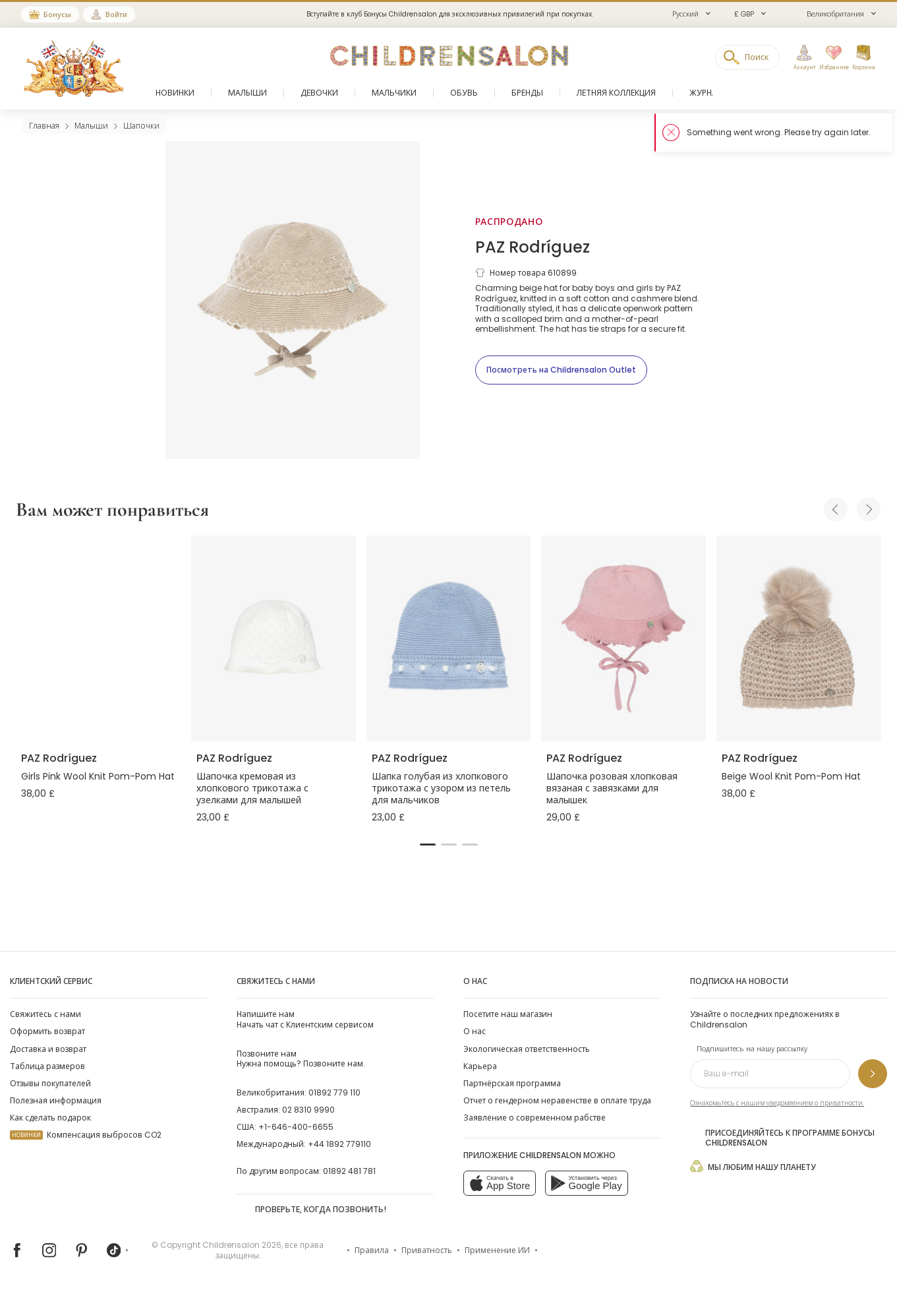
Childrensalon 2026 (241, 1244)
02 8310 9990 (308, 1109)
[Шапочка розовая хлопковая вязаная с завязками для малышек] (623, 638)
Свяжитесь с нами (45, 1014)
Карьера (480, 1066)
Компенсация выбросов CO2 (85, 1134)
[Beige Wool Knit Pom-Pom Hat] (798, 638)
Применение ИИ (497, 1250)
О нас (474, 1031)
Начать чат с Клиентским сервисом (305, 1019)
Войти (116, 14)
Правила (372, 1250)
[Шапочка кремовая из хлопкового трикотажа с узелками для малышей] (273, 638)
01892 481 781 (349, 1171)
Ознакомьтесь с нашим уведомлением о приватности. (777, 1103)
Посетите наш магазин (507, 1014)
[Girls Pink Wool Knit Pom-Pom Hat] (98, 638)
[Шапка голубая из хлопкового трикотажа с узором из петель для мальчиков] (448, 638)
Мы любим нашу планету (753, 1166)
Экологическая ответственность (526, 1049)
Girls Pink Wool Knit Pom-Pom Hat (98, 776)
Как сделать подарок (50, 1117)
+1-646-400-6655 (295, 1126)
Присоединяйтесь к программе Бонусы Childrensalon (782, 1138)
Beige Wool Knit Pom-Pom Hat (791, 776)
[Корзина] (863, 58)
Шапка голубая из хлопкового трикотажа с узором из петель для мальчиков (441, 788)
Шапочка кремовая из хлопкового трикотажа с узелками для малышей (252, 788)
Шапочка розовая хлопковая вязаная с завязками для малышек (612, 788)
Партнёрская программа (512, 1083)
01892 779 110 (334, 1092)
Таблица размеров (47, 1066)
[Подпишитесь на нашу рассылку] (872, 1073)
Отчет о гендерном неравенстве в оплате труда (557, 1100)
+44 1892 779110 (339, 1144)
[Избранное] (833, 58)
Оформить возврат (47, 1031)
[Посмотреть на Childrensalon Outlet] (561, 370)
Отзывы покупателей (50, 1083)
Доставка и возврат (48, 1049)
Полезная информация (55, 1100)
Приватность (426, 1250)
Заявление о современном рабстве (534, 1117)
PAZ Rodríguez (532, 247)
